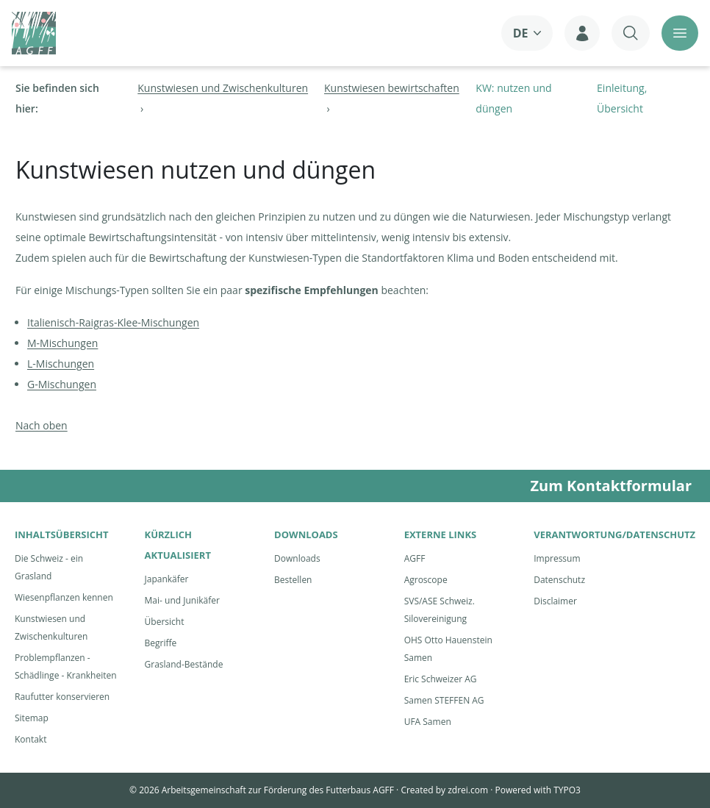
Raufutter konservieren (62, 696)
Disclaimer (555, 601)
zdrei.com (468, 790)
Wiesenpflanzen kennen (64, 597)
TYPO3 (567, 790)
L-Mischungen (60, 364)
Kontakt (30, 739)
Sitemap (32, 718)
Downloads (297, 558)
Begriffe (161, 643)
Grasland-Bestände (184, 664)
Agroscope (426, 579)
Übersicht (164, 621)
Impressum (557, 558)
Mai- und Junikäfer (182, 600)
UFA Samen (427, 721)
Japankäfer (167, 579)
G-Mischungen (61, 384)
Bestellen (293, 579)
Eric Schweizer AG (440, 679)
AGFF (415, 558)
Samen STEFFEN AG (444, 700)
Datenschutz (559, 579)
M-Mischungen (62, 343)
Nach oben (41, 425)
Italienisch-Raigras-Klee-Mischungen (113, 322)
